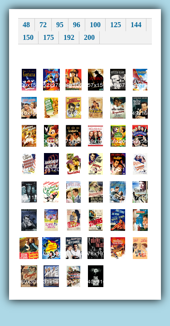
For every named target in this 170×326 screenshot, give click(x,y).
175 (48, 37)
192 (68, 37)
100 (95, 25)
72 (43, 25)
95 (59, 25)
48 (26, 25)
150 (28, 37)
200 (89, 37)
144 (136, 25)
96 (76, 25)
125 (115, 25)
